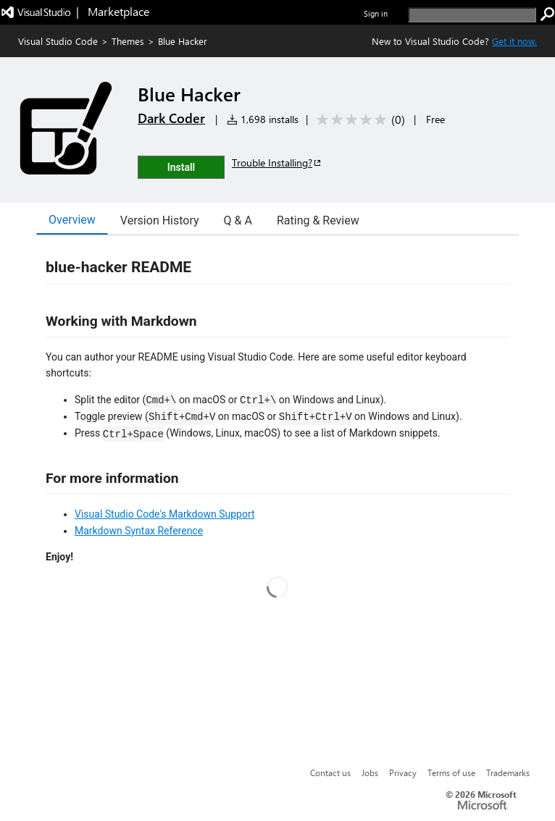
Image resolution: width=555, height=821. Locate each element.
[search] (472, 14)
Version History (159, 220)
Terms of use (451, 772)
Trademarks (508, 772)
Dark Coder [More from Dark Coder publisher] (171, 118)
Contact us (330, 772)
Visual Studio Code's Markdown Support (165, 514)
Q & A (238, 220)
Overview (72, 220)
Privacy (403, 772)
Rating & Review (318, 220)
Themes (128, 41)
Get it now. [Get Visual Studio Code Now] (514, 41)
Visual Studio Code (58, 41)
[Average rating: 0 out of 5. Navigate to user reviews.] (358, 119)
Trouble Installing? (277, 162)
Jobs (370, 772)
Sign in (376, 13)
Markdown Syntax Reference (139, 530)
